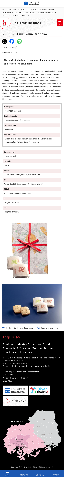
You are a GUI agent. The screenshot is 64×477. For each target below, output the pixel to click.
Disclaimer (8, 375)
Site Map (8, 381)
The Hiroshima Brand (27, 22)
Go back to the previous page (19, 328)
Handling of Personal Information (21, 372)
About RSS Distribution (15, 378)
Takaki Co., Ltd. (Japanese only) (23, 184)
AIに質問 (56, 475)
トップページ (26, 10)
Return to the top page (51, 328)
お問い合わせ (40, 475)
